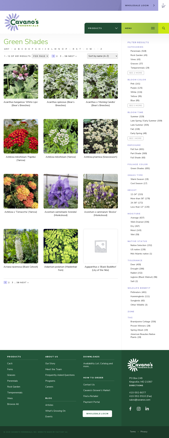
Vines (10, 398)
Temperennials (14, 392)
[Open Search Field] (163, 28)
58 (66, 56)
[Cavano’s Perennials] (21, 22)
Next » (72, 56)
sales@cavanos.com (139, 399)
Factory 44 (61, 432)
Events (48, 416)
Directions (136, 385)
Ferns (10, 369)
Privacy (144, 431)
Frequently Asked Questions (60, 375)
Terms (133, 431)
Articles (49, 405)
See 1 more (135, 138)
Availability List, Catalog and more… (98, 365)
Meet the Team (53, 369)
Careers (49, 386)
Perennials (12, 380)
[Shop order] (102, 56)
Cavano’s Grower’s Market (96, 390)
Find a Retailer (90, 396)
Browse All (13, 404)
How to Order (93, 377)
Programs (50, 380)
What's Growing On (55, 410)
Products (14, 356)
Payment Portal (91, 402)
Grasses (11, 375)
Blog (48, 398)
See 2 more (135, 73)
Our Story (50, 363)
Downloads (91, 356)
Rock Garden (13, 386)
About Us (51, 356)
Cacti (9, 363)
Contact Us (89, 384)
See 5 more (135, 105)
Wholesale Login (97, 414)
